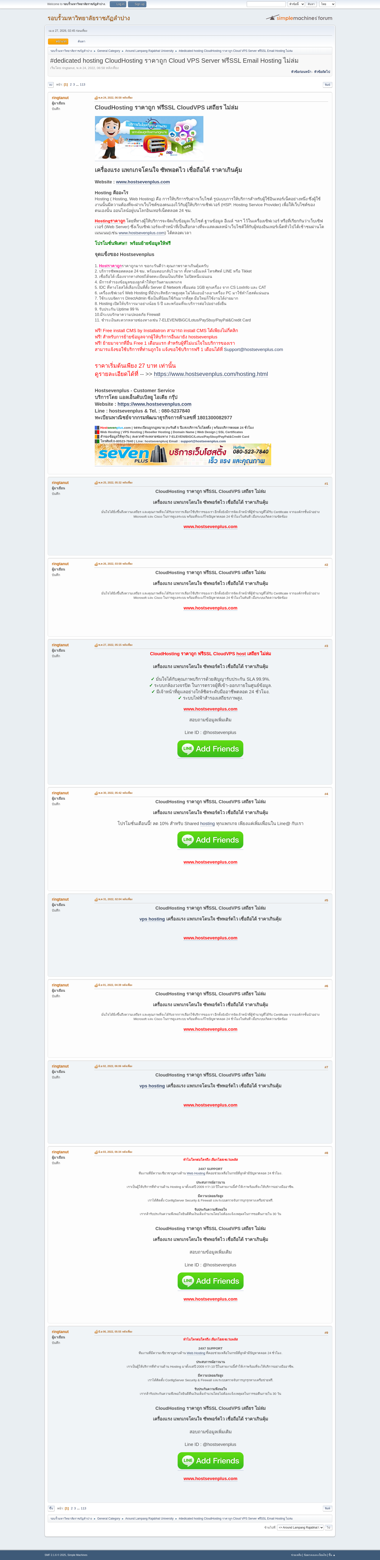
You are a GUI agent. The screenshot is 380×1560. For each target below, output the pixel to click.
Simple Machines (77, 1554)
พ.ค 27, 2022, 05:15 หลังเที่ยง (115, 644)
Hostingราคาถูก (110, 220)
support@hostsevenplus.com (203, 441)
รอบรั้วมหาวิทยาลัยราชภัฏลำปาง (89, 18)
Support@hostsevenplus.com (253, 349)
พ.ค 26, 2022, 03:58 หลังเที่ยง (115, 563)
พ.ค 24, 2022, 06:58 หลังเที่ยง (115, 97)
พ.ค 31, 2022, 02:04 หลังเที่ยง (115, 899)
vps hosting (152, 918)
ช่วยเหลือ (296, 1554)
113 (82, 84)
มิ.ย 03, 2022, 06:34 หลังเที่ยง (115, 1151)
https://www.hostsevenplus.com (154, 404)
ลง (50, 84)
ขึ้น (51, 1508)
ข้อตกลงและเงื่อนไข (315, 1554)
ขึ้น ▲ (332, 1554)
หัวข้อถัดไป (322, 72)
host (241, 653)
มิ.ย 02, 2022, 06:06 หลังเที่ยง (115, 1066)
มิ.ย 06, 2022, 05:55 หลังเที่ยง (115, 1331)
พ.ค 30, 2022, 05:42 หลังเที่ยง (115, 792)
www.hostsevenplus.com (143, 181)
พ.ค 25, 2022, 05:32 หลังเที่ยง (115, 482)
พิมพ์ (327, 84)
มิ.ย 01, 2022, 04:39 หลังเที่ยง (115, 984)
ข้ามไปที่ (269, 1527)
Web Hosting (196, 1173)
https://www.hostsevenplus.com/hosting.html (211, 374)
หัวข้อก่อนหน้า (301, 72)
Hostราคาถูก (110, 266)
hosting (207, 823)
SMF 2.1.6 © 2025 (55, 1554)
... (78, 84)
